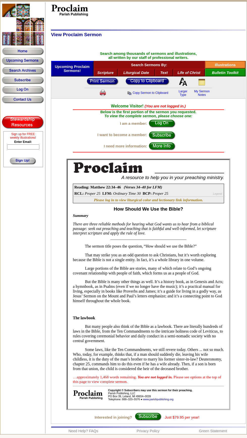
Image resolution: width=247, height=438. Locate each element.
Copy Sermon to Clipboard (147, 93)
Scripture (105, 73)
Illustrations (225, 65)
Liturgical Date (136, 73)
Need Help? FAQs (83, 431)
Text (164, 73)
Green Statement (213, 431)
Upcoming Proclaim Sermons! (72, 69)
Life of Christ (188, 73)
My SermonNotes (201, 93)
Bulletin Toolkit (225, 73)
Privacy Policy (148, 431)
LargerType (183, 93)
